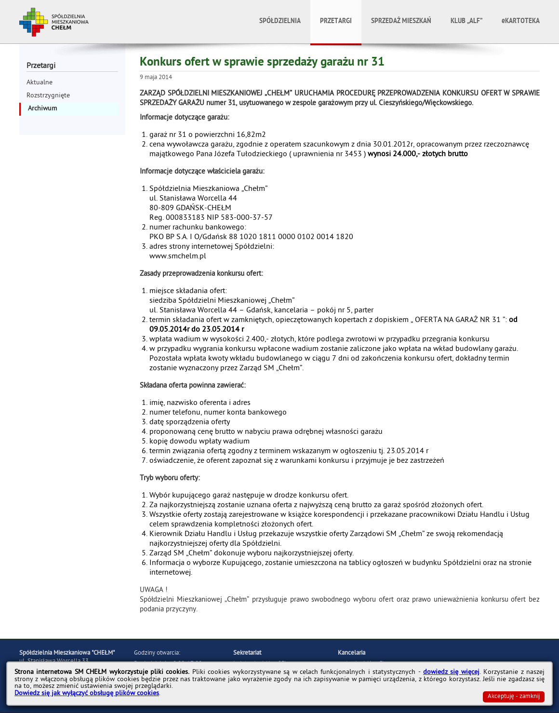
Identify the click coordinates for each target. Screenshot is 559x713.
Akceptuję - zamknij (514, 696)
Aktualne (40, 83)
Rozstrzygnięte (48, 96)
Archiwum (42, 109)
